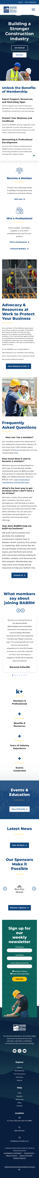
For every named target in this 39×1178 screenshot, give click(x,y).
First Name (19, 947)
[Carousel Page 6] (24, 675)
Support (19, 1096)
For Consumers (19, 1074)
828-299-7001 (19, 1131)
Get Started (20, 48)
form (16, 450)
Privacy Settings (26, 1155)
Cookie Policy (29, 1153)
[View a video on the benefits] (34, 156)
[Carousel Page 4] (19, 675)
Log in (20, 2)
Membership (19, 1071)
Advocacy (19, 1077)
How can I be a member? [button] (19, 437)
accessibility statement (13, 1153)
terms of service (19, 1158)
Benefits (19, 55)
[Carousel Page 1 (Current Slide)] (12, 675)
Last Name (19, 955)
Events (19, 1080)
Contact (20, 1106)
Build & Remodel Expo (20, 974)
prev (18, 610)
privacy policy (11, 1155)
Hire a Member (30, 2)
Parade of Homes (20, 971)
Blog (19, 1103)
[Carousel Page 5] (21, 675)
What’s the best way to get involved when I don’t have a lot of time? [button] (18, 490)
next (23, 610)
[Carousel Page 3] (17, 675)
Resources (19, 1099)
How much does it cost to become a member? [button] (16, 459)
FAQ (19, 1093)
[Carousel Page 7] (26, 675)
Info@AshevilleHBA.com (19, 1141)
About (19, 1067)
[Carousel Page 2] (14, 675)
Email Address (16, 963)
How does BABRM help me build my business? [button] (17, 527)
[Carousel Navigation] (19, 604)
